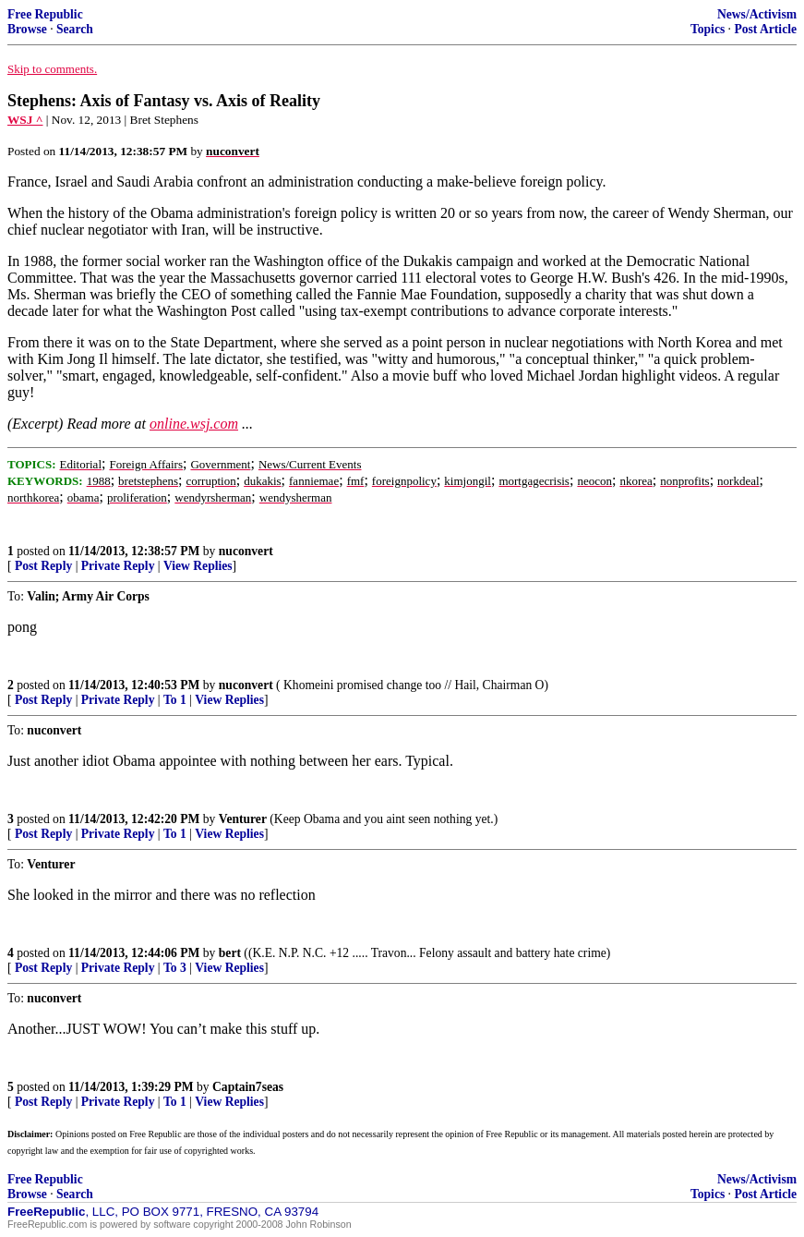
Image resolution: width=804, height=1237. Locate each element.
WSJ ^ (24, 120)
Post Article (765, 29)
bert (230, 953)
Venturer (243, 819)
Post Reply (43, 566)
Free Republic (45, 14)
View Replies (198, 566)
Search (74, 29)
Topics (707, 29)
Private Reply (118, 566)
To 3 (174, 968)
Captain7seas (247, 1087)
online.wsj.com (194, 423)
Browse (27, 29)
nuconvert (246, 551)
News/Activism (757, 14)
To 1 (174, 700)
